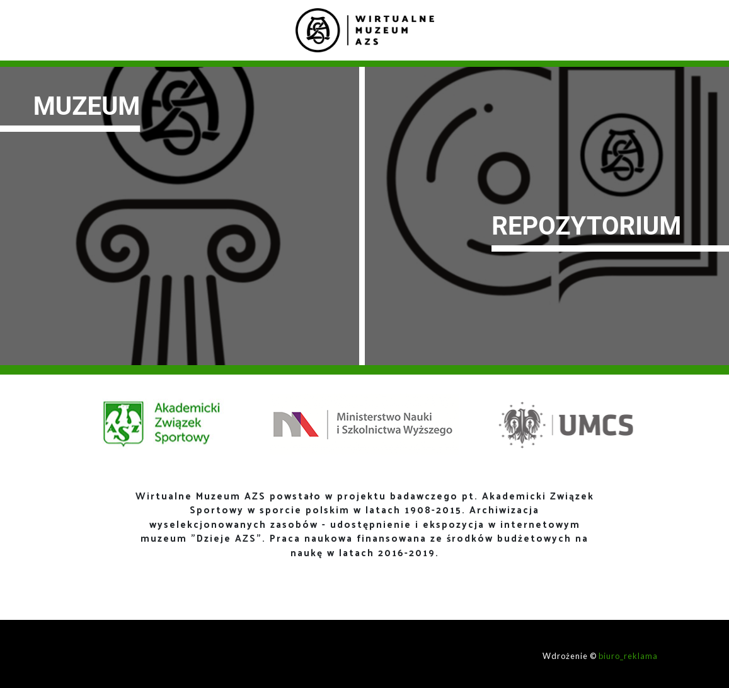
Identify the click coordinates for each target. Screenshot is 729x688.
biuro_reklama (628, 656)
